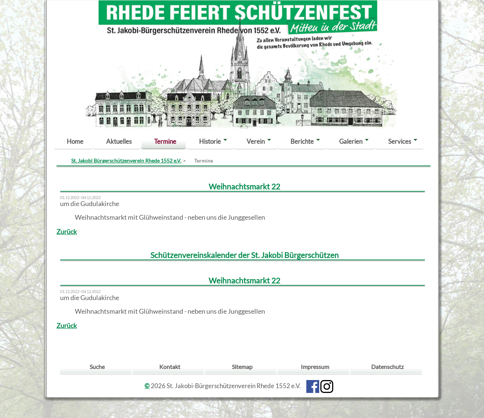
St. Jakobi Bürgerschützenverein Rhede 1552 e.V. (126, 160)
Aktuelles (119, 141)
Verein (256, 141)
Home (75, 141)
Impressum (315, 366)
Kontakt (169, 366)
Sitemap (242, 366)
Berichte (302, 141)
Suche (97, 366)
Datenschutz (387, 366)
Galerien (350, 141)
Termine (165, 141)
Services (399, 141)
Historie (210, 141)
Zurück (66, 232)
